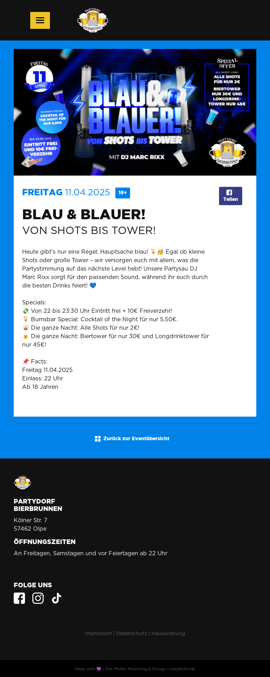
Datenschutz (131, 633)
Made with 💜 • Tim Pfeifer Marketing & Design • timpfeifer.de (135, 668)
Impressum (98, 633)
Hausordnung (168, 633)
